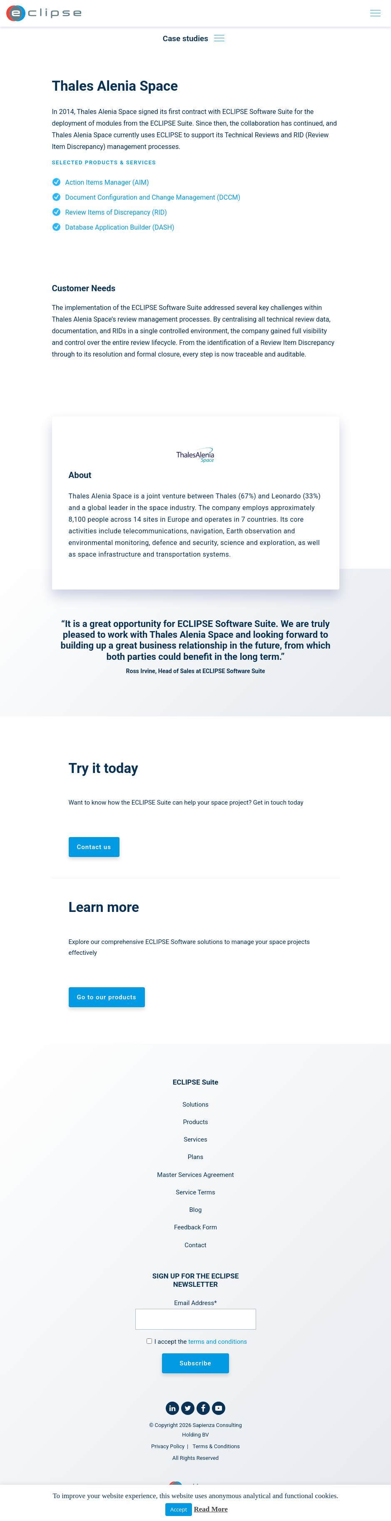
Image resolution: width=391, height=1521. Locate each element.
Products (195, 1122)
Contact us (94, 847)
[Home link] (43, 13)
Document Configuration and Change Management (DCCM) (153, 197)
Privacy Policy (167, 1446)
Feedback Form (195, 1227)
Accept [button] (178, 1509)
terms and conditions (217, 1341)
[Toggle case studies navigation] (219, 38)
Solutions (195, 1104)
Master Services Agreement (195, 1175)
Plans (195, 1157)
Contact (195, 1245)
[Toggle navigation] (375, 13)
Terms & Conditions (216, 1446)
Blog (195, 1210)
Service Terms (195, 1192)
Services (195, 1139)
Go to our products (107, 997)
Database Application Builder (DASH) (119, 227)
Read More (210, 1509)
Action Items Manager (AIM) (107, 182)
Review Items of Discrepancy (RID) (116, 212)
